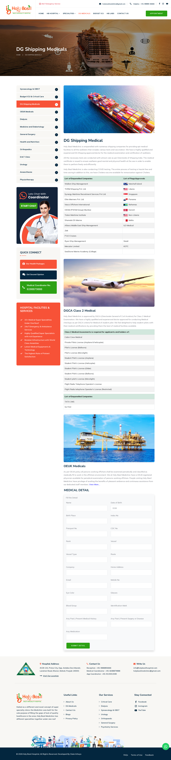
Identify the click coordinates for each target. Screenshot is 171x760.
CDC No (114, 528)
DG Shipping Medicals (30, 104)
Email (68, 580)
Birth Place (71, 515)
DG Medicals (71, 706)
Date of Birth (116, 502)
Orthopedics (26, 149)
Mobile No (115, 580)
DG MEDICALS (84, 13)
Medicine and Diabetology (32, 127)
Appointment (156, 13)
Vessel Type (71, 554)
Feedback (149, 755)
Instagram (140, 706)
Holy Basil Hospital (31, 754)
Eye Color (70, 593)
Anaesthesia (26, 172)
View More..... (94, 484)
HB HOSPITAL (53, 13)
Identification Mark (119, 605)
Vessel (113, 541)
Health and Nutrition (29, 142)
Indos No (114, 515)
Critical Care (106, 702)
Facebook (140, 702)
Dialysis (23, 119)
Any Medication (73, 631)
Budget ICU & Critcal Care (32, 96)
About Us (70, 702)
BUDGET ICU (98, 13)
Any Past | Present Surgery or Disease (127, 618)
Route (113, 554)
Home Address (117, 567)
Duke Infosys (75, 754)
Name (68, 502)
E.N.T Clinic (25, 157)
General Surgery (27, 134)
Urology (23, 164)
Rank (68, 541)
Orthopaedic (106, 719)
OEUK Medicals (27, 111)
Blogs (68, 714)
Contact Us (122, 13)
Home (41, 13)
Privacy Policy (72, 719)
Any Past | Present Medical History (81, 618)
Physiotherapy (27, 179)
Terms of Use (136, 755)
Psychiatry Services (109, 727)
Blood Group (71, 605)
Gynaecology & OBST (30, 89)
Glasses (114, 593)
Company (70, 567)
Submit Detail (78, 646)
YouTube (140, 710)
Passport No (71, 528)
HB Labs (110, 13)
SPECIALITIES (69, 13)
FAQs (126, 755)
